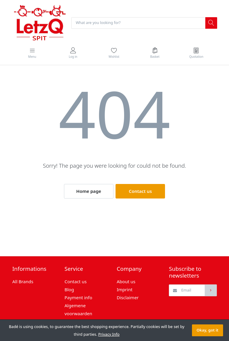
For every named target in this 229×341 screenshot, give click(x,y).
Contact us (140, 192)
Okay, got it (207, 330)
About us (126, 282)
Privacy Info (108, 334)
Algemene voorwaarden (78, 310)
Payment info (78, 298)
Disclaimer (128, 298)
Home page (88, 192)
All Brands (22, 282)
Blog (69, 290)
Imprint (124, 290)
